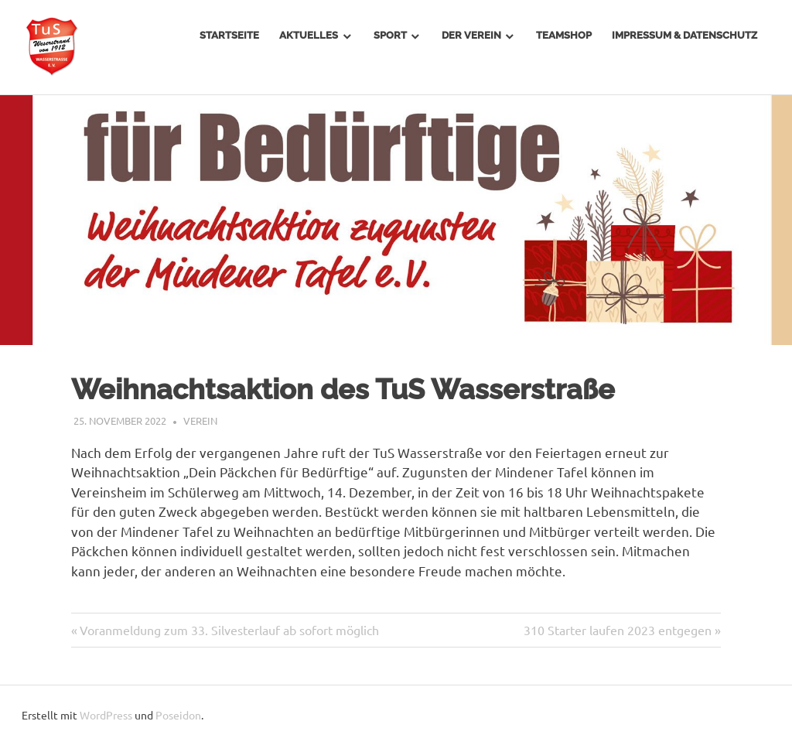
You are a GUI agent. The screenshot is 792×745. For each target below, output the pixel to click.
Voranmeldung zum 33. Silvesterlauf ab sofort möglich (229, 629)
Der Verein (471, 35)
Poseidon (178, 715)
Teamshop (564, 35)
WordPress (106, 715)
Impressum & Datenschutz (684, 35)
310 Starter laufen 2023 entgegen (618, 629)
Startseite (229, 35)
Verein (200, 420)
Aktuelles (308, 35)
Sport (390, 35)
